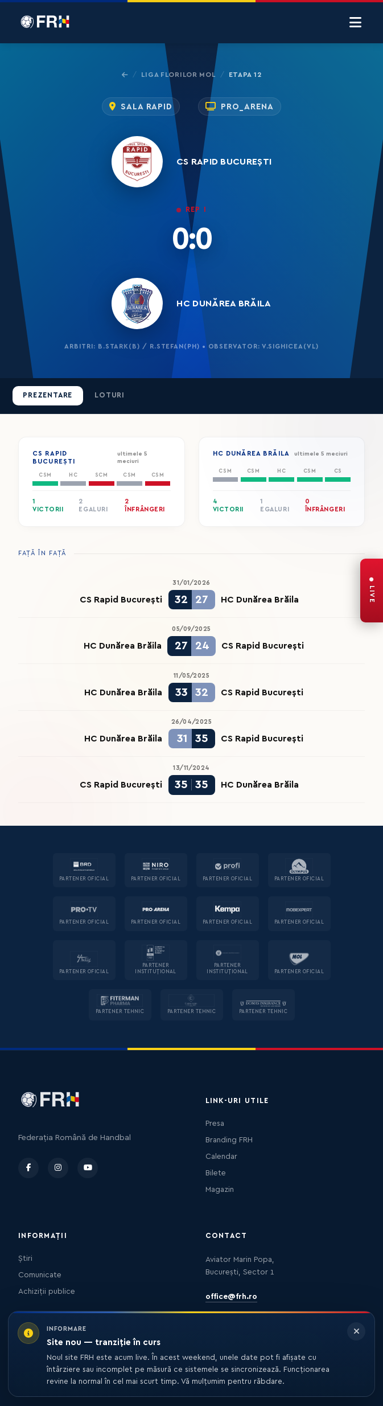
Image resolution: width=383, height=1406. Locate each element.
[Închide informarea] (356, 1331)
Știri (25, 1258)
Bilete (215, 1173)
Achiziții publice (46, 1292)
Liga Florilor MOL (178, 74)
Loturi (109, 395)
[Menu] (355, 22)
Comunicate (39, 1275)
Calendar (221, 1157)
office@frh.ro (231, 1297)
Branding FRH (229, 1140)
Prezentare (47, 395)
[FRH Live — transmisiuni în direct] (371, 590)
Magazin (219, 1190)
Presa (214, 1124)
